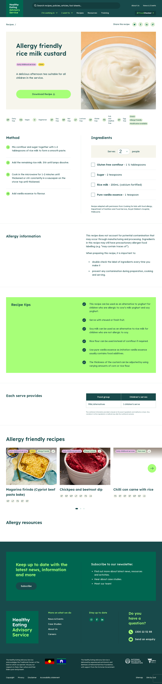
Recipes (10, 24)
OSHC (41, 64)
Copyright (10, 677)
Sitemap (139, 677)
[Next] (152, 468)
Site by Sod (151, 677)
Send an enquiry (145, 639)
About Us (135, 5)
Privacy (21, 677)
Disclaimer (32, 677)
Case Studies (54, 624)
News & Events (149, 5)
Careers (52, 634)
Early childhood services (26, 64)
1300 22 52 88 (143, 631)
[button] (49, 13)
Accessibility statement (50, 677)
